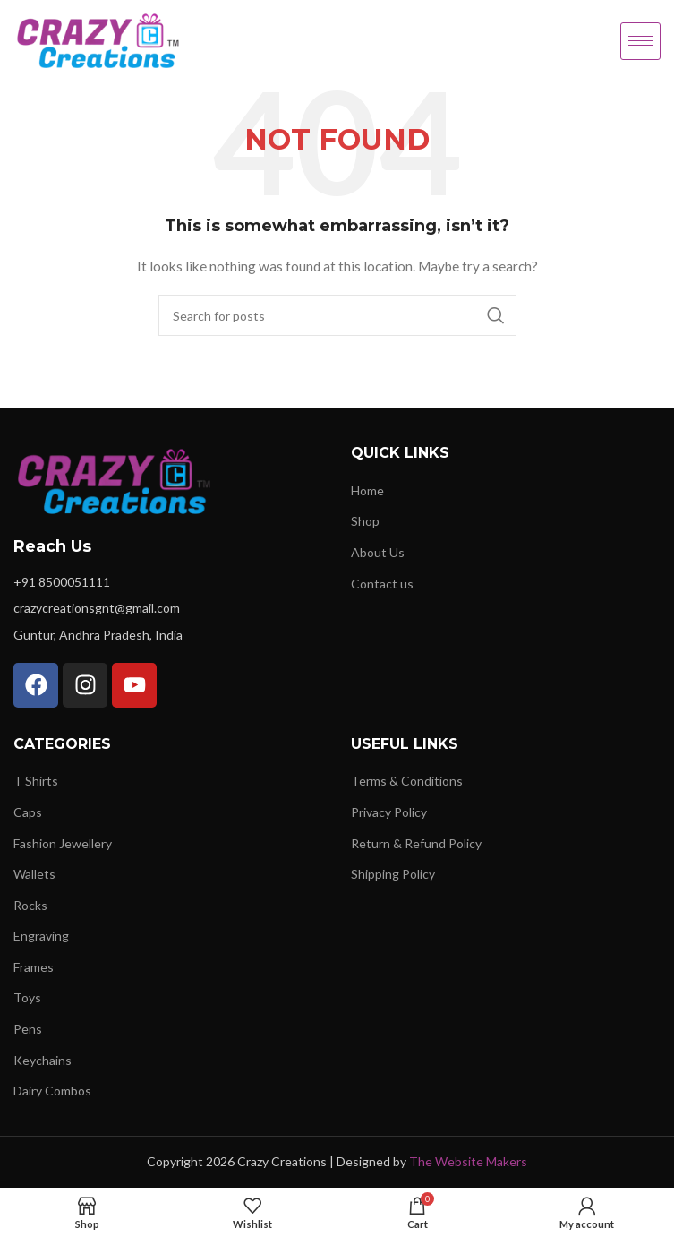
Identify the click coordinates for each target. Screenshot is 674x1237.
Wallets (34, 873)
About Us (378, 552)
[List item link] (168, 582)
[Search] (337, 315)
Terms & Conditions (407, 780)
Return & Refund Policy (416, 843)
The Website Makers (468, 1161)
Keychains (42, 1060)
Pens (27, 1028)
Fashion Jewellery (62, 843)
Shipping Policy (393, 873)
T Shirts (35, 780)
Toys (27, 997)
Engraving (41, 935)
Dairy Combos (52, 1090)
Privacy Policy (389, 812)
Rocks (30, 905)
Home (367, 490)
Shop (365, 520)
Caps (27, 812)
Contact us (382, 583)
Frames (33, 967)
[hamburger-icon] (640, 41)
